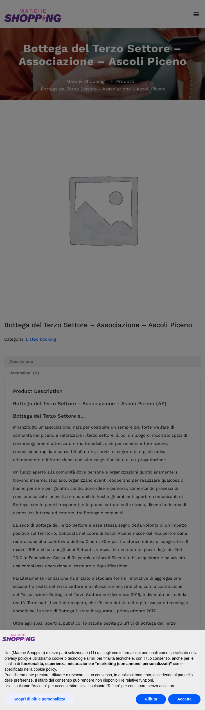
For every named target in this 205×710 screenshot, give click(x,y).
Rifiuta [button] (151, 699)
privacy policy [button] (16, 658)
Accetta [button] (184, 699)
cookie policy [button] (45, 669)
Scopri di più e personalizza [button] (39, 699)
